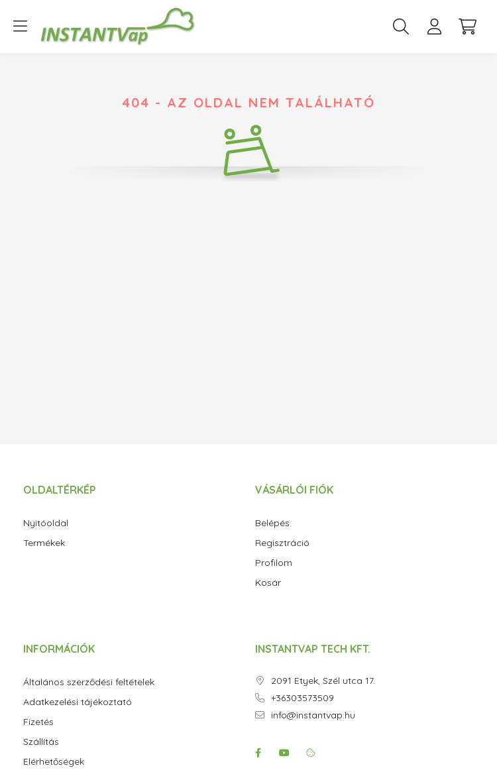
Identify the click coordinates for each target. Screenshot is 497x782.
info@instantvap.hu (313, 715)
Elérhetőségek (53, 761)
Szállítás (41, 742)
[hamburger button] (20, 26)
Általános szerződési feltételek (88, 682)
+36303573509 (302, 698)
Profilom (273, 563)
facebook (258, 753)
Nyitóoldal (45, 523)
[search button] (401, 26)
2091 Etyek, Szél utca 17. (323, 681)
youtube (284, 753)
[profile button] (434, 26)
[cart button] (467, 26)
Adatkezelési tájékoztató (77, 702)
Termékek (44, 543)
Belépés (272, 523)
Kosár (268, 582)
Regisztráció (282, 543)
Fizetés (38, 722)
